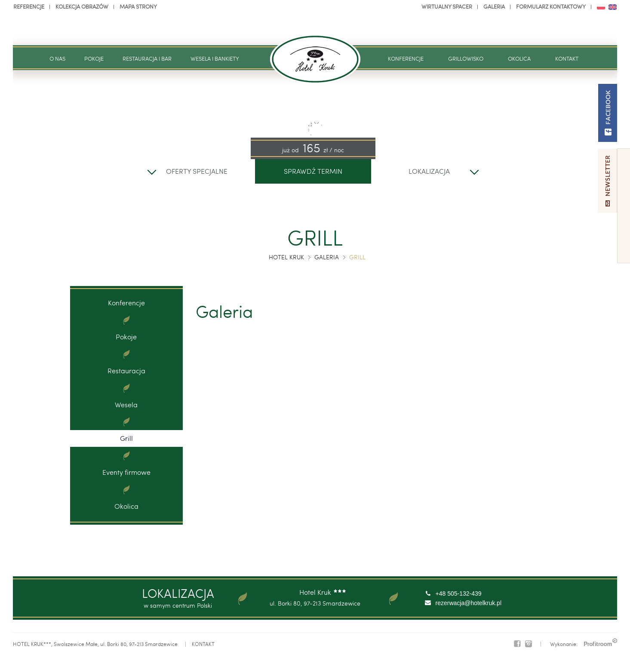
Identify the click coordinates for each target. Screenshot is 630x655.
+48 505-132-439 (459, 593)
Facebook (517, 643)
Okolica (126, 505)
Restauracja (126, 370)
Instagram (528, 643)
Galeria (326, 257)
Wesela (126, 404)
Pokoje (126, 336)
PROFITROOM (600, 642)
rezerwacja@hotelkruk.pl (469, 603)
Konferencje (126, 302)
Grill (126, 438)
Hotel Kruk (286, 257)
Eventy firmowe (126, 472)
